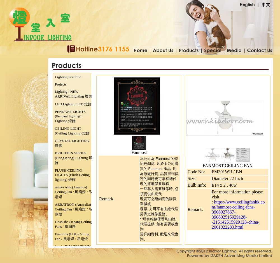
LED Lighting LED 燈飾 (73, 104)
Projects (61, 84)
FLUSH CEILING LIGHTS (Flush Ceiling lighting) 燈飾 (72, 175)
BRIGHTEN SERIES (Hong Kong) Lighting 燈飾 (73, 158)
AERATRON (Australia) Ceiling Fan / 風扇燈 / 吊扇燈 (73, 209)
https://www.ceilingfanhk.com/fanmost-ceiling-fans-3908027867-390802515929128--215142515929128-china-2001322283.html (238, 214)
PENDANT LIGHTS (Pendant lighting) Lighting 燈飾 (70, 116)
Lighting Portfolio (68, 77)
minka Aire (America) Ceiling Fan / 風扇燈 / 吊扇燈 (73, 192)
